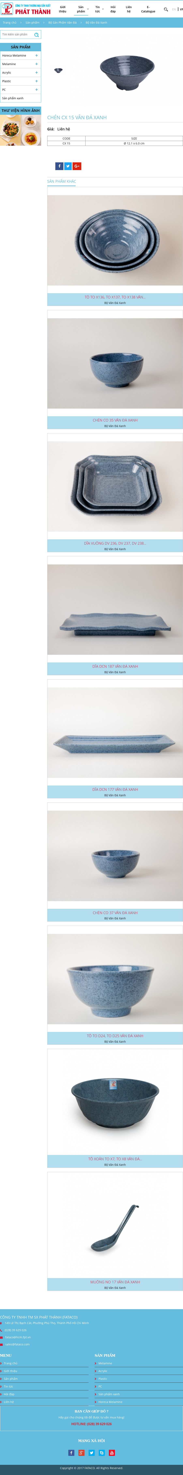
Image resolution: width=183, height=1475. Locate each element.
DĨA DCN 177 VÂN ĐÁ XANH (115, 789)
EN (174, 9)
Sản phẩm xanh (13, 98)
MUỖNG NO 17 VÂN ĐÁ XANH (115, 1281)
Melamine (9, 64)
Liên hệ (129, 9)
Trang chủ (9, 22)
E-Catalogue (148, 9)
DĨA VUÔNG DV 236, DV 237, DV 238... (115, 543)
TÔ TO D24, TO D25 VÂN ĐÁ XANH (115, 1035)
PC (4, 90)
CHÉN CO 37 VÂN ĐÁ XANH (115, 912)
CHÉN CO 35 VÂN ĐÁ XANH (115, 420)
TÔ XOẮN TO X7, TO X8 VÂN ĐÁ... (115, 1158)
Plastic (6, 81)
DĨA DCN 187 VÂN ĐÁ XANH (115, 666)
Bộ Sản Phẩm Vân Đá (62, 22)
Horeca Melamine (14, 55)
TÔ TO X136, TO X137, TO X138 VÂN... (115, 297)
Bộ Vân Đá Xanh (96, 22)
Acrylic (6, 72)
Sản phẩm (32, 22)
